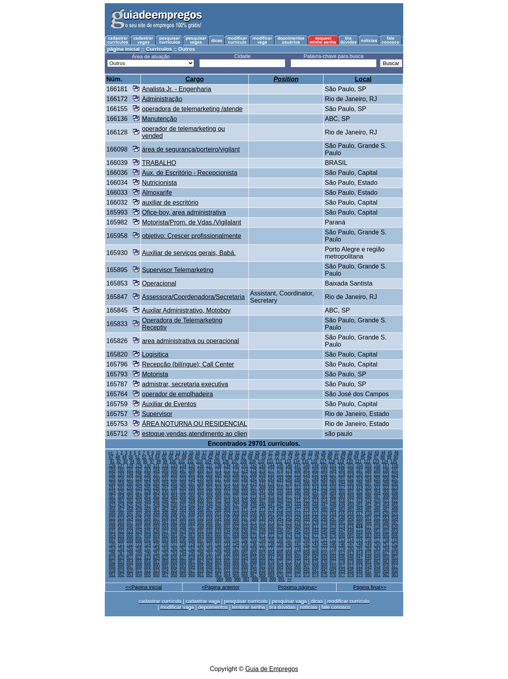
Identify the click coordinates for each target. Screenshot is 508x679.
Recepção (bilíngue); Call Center (188, 364)
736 (253, 544)
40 (356, 453)
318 (350, 487)
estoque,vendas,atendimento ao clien (194, 433)
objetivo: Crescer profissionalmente (191, 235)
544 (306, 518)
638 (262, 531)
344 (288, 492)
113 (287, 461)
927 (192, 570)
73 (283, 457)
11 (164, 453)
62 (210, 457)
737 (262, 544)
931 (227, 570)
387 (377, 496)
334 (200, 492)
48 (117, 457)
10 (158, 453)
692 (156, 540)
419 (368, 501)
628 (174, 531)
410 (288, 501)
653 (394, 531)
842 (315, 557)
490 (121, 514)
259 (121, 483)
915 (377, 566)
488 (394, 509)
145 (280, 466)
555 (112, 522)
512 (315, 514)
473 (262, 509)
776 (315, 549)
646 (333, 531)
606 (271, 527)
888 (138, 566)
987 (246, 579)
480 (324, 509)
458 (130, 509)
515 (342, 514)
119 (340, 461)
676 (306, 535)
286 (359, 483)
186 (350, 470)
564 (192, 522)
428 (156, 505)
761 (182, 549)
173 (236, 470)
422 (394, 501)
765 (218, 549)
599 (209, 527)
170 (209, 470)
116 (314, 461)
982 (386, 575)
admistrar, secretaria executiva (185, 384)
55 (164, 457)
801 (244, 553)
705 (271, 540)
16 (198, 453)
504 (244, 514)
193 (121, 474)
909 (324, 566)
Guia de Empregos (271, 669)
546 (324, 518)
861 (192, 562)
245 (288, 479)
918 (112, 570)
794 (182, 553)
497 (182, 514)
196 (147, 474)
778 (333, 549)
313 (306, 487)
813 (350, 553)
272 (236, 483)
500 (209, 514)
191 (394, 470)
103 (199, 461)
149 (315, 466)
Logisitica (155, 354)
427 (147, 505)
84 (356, 457)
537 (244, 518)
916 (386, 566)
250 (333, 479)
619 (386, 527)
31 (297, 453)
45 (390, 453)
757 (147, 549)
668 (236, 535)
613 (333, 527)
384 (350, 496)
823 (147, 557)
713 (342, 540)
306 (244, 487)
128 (130, 466)
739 (280, 544)
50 (131, 457)
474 (271, 509)
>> (289, 579)
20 (224, 453)
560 (156, 522)
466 (200, 509)
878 (342, 562)
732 (218, 544)
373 (253, 496)
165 (165, 470)
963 (218, 575)
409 (280, 501)
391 (121, 501)
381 (324, 496)
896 (209, 566)
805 (280, 553)
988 (255, 579)
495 (165, 514)
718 (386, 540)
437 (236, 505)
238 (227, 479)
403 (227, 501)
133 (174, 466)
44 (383, 453)
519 (377, 514)
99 (165, 461)
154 (359, 466)
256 (386, 479)
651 (377, 531)
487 (386, 509)
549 (350, 518)
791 (156, 553)
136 (200, 466)
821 (130, 557)
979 (359, 575)
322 (386, 487)
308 (262, 487)
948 (377, 570)
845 (342, 557)
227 (130, 479)
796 (200, 553)
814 (359, 553)
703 (253, 540)
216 (324, 474)
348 (324, 492)
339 (244, 492)
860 (182, 562)
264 (165, 483)
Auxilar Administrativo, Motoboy (186, 310)
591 (138, 527)
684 (377, 535)
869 (262, 562)
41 (363, 453)
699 (218, 540)
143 (262, 466)
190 (386, 470)
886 (121, 566)
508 (280, 514)
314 (315, 487)
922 (147, 570)
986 (237, 579)
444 (297, 505)
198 (165, 474)
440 (262, 505)
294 (138, 487)
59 (191, 457)
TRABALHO (159, 162)
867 (244, 562)
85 (362, 457)
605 (262, 527)
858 (165, 562)
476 (288, 509)
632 (209, 531)
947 (368, 570)
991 (281, 579)
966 (244, 575)
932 (236, 570)
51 (137, 457)
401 (209, 501)
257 (394, 479)
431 (182, 505)
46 (396, 453)
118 (332, 461)
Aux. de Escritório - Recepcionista (189, 172)
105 (217, 461)
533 (209, 518)
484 (359, 509)
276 (271, 483)
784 (386, 549)
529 (174, 518)
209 (262, 474)
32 (304, 453)
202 (200, 474)
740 (288, 544)
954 (138, 575)
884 (394, 562)
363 (165, 496)
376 (280, 496)
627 (165, 531)
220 (359, 474)
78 (316, 457)
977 (342, 575)
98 (158, 461)
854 (130, 562)
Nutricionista (159, 182)
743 (315, 544)
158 (394, 466)
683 (368, 535)
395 (156, 501)
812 (342, 553)
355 (386, 492)
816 (377, 553)
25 (257, 453)
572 (262, 522)
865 (227, 562)
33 (310, 453)
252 (350, 479)
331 (174, 492)
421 (386, 501)
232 (174, 479)
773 (288, 549)
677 (315, 535)
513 (324, 514)
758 (156, 549)
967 (253, 575)
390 (112, 501)
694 (174, 540)
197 (156, 474)
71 (270, 457)
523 (121, 518)
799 (227, 553)
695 (182, 540)
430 (174, 505)
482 (342, 509)
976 (333, 575)
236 (209, 479)
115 (305, 461)
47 (111, 457)
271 (227, 483)
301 (200, 487)
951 (112, 575)
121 (358, 461)
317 (342, 487)
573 (271, 522)
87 (376, 457)
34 (317, 453)
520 (386, 514)
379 (306, 496)
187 (359, 470)
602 (236, 527)
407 (262, 501)
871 (280, 562)
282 (324, 483)
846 (350, 557)
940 (306, 570)
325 (121, 492)
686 (394, 535)
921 (138, 570)
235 (200, 479)
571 (253, 522)
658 (147, 535)
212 (288, 474)
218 (342, 474)
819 (112, 557)
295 (147, 487)
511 (306, 514)
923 (156, 570)
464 (182, 509)
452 (368, 505)
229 (147, 479)
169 (200, 470)
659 (156, 535)
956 (156, 575)
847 (359, 557)
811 (333, 553)
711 (324, 540)
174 (244, 470)
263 (156, 483)
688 (121, 540)
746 (342, 544)
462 (165, 509)
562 (174, 522)
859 (174, 562)
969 (271, 575)
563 (182, 522)
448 (333, 505)
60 (197, 457)
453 (377, 505)
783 (377, 549)
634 (227, 531)
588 (112, 527)
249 (324, 479)
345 (297, 492)
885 (112, 566)
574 (280, 522)
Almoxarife (157, 192)
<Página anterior (221, 587)
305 (236, 487)
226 (121, 479)
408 (271, 501)
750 (377, 544)
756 (138, 549)
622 (121, 531)
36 (330, 453)
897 (218, 566)
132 (165, 466)
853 (121, 562)
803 (262, 553)
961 (200, 575)
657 (138, 535)
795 (192, 553)
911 (342, 566)
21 (231, 453)
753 (112, 549)
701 (236, 540)
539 (262, 518)
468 (218, 509)
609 (297, 527)
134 (182, 466)
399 (192, 501)
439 (253, 505)
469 (227, 509)
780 (350, 549)
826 (174, 557)
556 (121, 522)
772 (280, 549)
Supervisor (157, 413)
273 (244, 483)
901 (253, 566)
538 (253, 518)
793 (174, 553)
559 (147, 522)
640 (280, 531)
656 (130, 535)
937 (280, 570)
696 (192, 540)
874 (306, 562)
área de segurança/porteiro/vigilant (191, 149)
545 (315, 518)
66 (237, 457)
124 (384, 461)
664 (200, 535)
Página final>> (369, 587)
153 (350, 466)
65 (230, 457)
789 (138, 553)
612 (324, 527)
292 (121, 487)
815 (368, 553)
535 (227, 518)
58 (184, 457)
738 (271, 544)
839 (288, 557)
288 (377, 483)
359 (130, 496)
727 (174, 544)
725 (156, 544)
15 (191, 453)
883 (386, 562)
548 (342, 518)
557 (130, 522)
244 (280, 479)
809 (315, 553)
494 (156, 514)
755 (130, 549)
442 (280, 505)
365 (182, 496)
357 (112, 496)
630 (192, 531)
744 (324, 544)
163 (147, 470)
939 (297, 570)
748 (359, 544)
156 (377, 466)
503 (236, 514)
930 (218, 570)
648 (350, 531)
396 (165, 501)
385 (359, 496)
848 (368, 557)
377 (288, 496)
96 (145, 461)
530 (182, 518)
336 (218, 492)
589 (121, 527)
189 (377, 470)
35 (323, 453)
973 (306, 575)
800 (236, 553)
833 (236, 557)
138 (218, 466)
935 (262, 570)
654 (112, 535)
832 (227, 557)
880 (359, 562)
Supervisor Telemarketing (178, 270)
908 (315, 566)
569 (236, 522)
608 (288, 527)
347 (315, 492)
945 (350, 570)
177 (271, 470)
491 (130, 514)
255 (377, 479)
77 (310, 457)
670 (253, 535)
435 (218, 505)
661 (174, 535)
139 (227, 466)
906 (297, 566)
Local (363, 79)
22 (237, 453)
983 (394, 575)
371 (236, 496)
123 (376, 461)
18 (211, 453)
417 (350, 501)
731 (209, 544)
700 (227, 540)
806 (288, 553)
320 (368, 487)
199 (174, 474)
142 (253, 466)
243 (271, 479)
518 (368, 514)
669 (244, 535)
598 (200, 527)
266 (182, 483)
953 (130, 575)
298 (174, 487)
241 (253, 479)
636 (244, 531)
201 (192, 474)
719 (394, 540)
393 (138, 501)
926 (182, 570)
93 (125, 461)
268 (200, 483)
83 (349, 457)
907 (306, 566)
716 (368, 540)
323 (394, 487)
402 (218, 501)
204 (218, 474)
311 (288, 487)
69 (256, 457)
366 (192, 496)
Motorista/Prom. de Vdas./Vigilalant (191, 222)
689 (130, 540)
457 (121, 509)
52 (144, 457)
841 (306, 557)
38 (343, 453)
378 (297, 496)
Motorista (155, 374)
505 (253, 514)
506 (262, 514)
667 (227, 535)
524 (130, 518)
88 (382, 457)
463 (174, 509)
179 (288, 470)
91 (112, 461)
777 (324, 549)
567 (218, 522)
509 (288, 514)
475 (280, 509)
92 (119, 461)
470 (236, 509)
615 (350, 527)
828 (192, 557)
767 (236, 549)
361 (147, 496)
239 (236, 479)
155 (368, 466)
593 (156, 527)
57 (177, 457)
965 (236, 575)
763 (200, 549)
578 (315, 522)
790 (147, 553)
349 (333, 492)
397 (174, 501)
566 (209, 522)
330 (165, 492)
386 (368, 496)
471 (244, 509)
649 (359, 531)
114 (296, 461)
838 (280, 557)
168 (192, 470)
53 (150, 457)
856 (147, 562)
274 (253, 483)
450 (350, 505)
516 (350, 514)
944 (342, 570)
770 (262, 549)
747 (350, 544)
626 (156, 531)
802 (253, 553)
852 (112, 562)
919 (121, 570)
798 (218, 553)
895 (200, 566)
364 (174, 496)
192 (112, 474)
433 (200, 505)
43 (376, 453)
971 (288, 575)
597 (192, 527)
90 (396, 457)
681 (350, 535)
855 (138, 562)
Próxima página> (297, 587)
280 (306, 483)
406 (253, 501)
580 (333, 522)
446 (315, 505)
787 (121, 553)
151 (333, 466)
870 (271, 562)
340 (253, 492)
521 (394, 514)
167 (182, 470)
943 (333, 570)
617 (368, 527)
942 (324, 570)
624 (138, 531)
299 (182, 487)
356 (394, 492)
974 (315, 575)
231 (165, 479)
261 (138, 483)
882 (377, 562)
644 (315, 531)
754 (121, 549)
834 (244, 557)
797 (209, 553)
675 (297, 535)
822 (138, 557)
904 (280, 566)
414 (324, 501)
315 (324, 487)
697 (200, 540)
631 (200, 531)
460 (147, 509)
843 (324, 557)
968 (262, 575)
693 (165, 540)
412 (306, 501)
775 (306, 549)
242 (262, 479)
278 (288, 483)
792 (165, 553)
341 (262, 492)
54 (157, 457)
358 (121, 496)
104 (208, 461)
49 (124, 457)
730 (200, 544)
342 (271, 492)
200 (182, 474)
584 (368, 522)
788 (130, 553)
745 (333, 544)
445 (306, 505)
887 (130, 566)
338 (236, 492)
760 (174, 549)
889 (147, 566)
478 (306, 509)
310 (280, 487)
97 (152, 461)
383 (342, 496)
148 (306, 466)
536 (236, 518)
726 (165, 544)
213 (297, 474)
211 (280, 474)
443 (288, 505)
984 (219, 579)
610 (306, 527)
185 (342, 470)
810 (324, 553)
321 (377, 487)
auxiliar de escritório (170, 202)
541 (280, 518)
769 (253, 549)
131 (156, 466)
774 (297, 549)
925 (174, 570)
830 (209, 557)
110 (261, 461)
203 (209, 474)
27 (270, 453)
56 (170, 457)
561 (165, 522)
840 (297, 557)
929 (209, 570)
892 (174, 566)
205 (227, 474)
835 (253, 557)
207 (244, 474)
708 (297, 540)
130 (147, 466)
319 (359, 487)
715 (359, 540)
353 (368, 492)
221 (368, 474)
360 (138, 496)
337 (227, 492)
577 (306, 522)
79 (323, 457)
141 (244, 466)
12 (171, 453)
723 (138, 544)
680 (342, 535)
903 (271, 566)
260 (130, 483)
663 (192, 535)
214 (306, 474)
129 (138, 466)
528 (165, 518)
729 (192, 544)
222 (377, 474)
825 (165, 557)
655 (121, 535)
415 (333, 501)
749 (368, 544)
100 (172, 461)
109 (252, 461)
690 (138, 540)
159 (112, 470)
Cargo (194, 79)
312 (297, 487)
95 (139, 461)
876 (324, 562)
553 (386, 518)
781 (359, 549)
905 (288, 566)
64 (223, 457)
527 (156, 518)
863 (209, 562)
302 (209, 487)
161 (130, 470)
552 (377, 518)
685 (386, 535)
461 (156, 509)
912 (350, 566)
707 (288, 540)
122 (367, 461)
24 (250, 453)
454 (386, 505)
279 (297, 483)
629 (182, 531)
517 (359, 514)
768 (244, 549)
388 (386, 496)
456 (112, 509)
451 (359, 505)
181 (306, 470)
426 (138, 505)
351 (350, 492)
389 (394, 496)
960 (192, 575)
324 (112, 492)
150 (324, 466)
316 (333, 487)
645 (324, 531)
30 (291, 453)
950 (394, 570)
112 (278, 461)
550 (359, 518)
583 (359, 522)
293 (130, 487)
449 (342, 505)
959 (182, 575)
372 (244, 496)
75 (296, 457)
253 (359, 479)
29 (284, 453)
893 (182, 566)
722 (130, 544)
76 (303, 457)
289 (386, 483)
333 (192, 492)
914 (368, 566)
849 (377, 557)
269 (209, 483)
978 (350, 575)
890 (156, 566)
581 (342, 522)
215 (315, 474)
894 (192, 566)
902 (262, 566)
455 (394, 505)
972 (297, 575)
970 (280, 575)
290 (394, 483)
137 (209, 466)
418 (359, 501)
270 (218, 483)
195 (138, 474)
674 (288, 535)
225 (112, 479)
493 (147, 514)
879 (350, 562)
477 (297, 509)
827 (182, 557)
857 (156, 562)
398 (182, 501)
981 (377, 575)
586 (386, 522)
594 (165, 527)
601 (227, 527)
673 (280, 535)
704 (262, 540)
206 (236, 474)
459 (138, 509)
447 (324, 505)
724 (147, 544)
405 (244, 501)
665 (209, 535)
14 (185, 453)
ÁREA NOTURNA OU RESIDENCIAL (194, 423)
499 (200, 514)
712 (333, 540)
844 (333, 557)
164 (156, 470)
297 (165, 487)
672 (271, 535)
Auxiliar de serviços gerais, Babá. (189, 252)
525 (138, 518)
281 (315, 483)
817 (386, 553)
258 (112, 483)
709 (306, 540)
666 (218, 535)
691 (147, 540)
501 (218, 514)
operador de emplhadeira (177, 394)
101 (181, 461)
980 (368, 575)
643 (306, 531)
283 (333, 483)
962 (209, 575)
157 (386, 466)
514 (333, 514)
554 (394, 518)
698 (209, 540)
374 (262, 496)
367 (200, 496)
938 (288, 570)
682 (359, 535)
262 (147, 483)
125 (393, 461)
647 (342, 531)
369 (218, 496)
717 (377, 540)
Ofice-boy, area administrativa (184, 212)
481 (333, 509)
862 (200, 562)
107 (234, 461)
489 (112, 514)
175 (253, 470)
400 (200, 501)
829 (200, 557)
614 (342, 527)
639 (271, 531)
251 (342, 479)
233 (182, 479)
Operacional (159, 283)
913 (359, 566)
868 (253, 562)
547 (333, 518)
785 (394, 549)
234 (192, 479)
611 (315, 527)
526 (147, 518)
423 (112, 505)
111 (270, 461)
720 (112, 544)
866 (236, 562)
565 (200, 522)
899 (236, 566)
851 (394, 557)
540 (271, 518)
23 (244, 453)
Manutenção (159, 118)
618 (377, 527)
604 (253, 527)
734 (236, 544)
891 (165, 566)
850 (386, 557)
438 (244, 505)
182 (315, 470)
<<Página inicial (143, 587)
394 (147, 501)
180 (297, 470)
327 (138, 492)
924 (165, 570)
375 (271, 496)
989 (263, 579)
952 (121, 575)
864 (218, 562)
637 (253, 531)
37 (337, 453)
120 (349, 461)
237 (218, 479)
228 (138, 479)
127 (121, 466)
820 (121, 557)
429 (165, 505)
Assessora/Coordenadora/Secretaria (193, 296)
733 (227, 544)
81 (336, 457)
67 (243, 457)
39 (350, 453)
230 (156, 479)
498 (192, 514)
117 (322, 461)
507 (271, 514)
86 (369, 457)
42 (370, 453)
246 (297, 479)
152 (342, 466)
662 (182, 535)
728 (182, 544)
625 (147, 531)
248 (315, 479)
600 (218, 527)
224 (394, 474)
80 (329, 457)
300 (192, 487)
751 (386, 544)
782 (368, 549)
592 (147, 527)
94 (132, 461)
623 (130, 531)
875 (315, 562)
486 (377, 509)
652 (386, 531)
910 (333, 566)
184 (333, 470)
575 (288, 522)
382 (333, 496)
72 (276, 457)
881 (368, 562)
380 (315, 496)
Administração (162, 99)
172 (227, 470)
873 (297, 562)
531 (192, 518)
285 (350, 483)
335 (209, 492)
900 (244, 566)
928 (200, 570)
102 (190, 461)
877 (333, 562)
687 (112, 540)
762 (192, 549)
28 (277, 453)
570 (244, 522)
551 (368, 518)
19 (218, 453)
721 (121, 544)
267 (192, 483)
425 (130, 505)
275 (262, 483)
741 (297, 544)
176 (262, 470)
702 (244, 540)
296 (156, 487)
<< (111, 453)
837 (271, 557)
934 (253, 570)
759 (165, 549)
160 (121, 470)
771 (271, 549)
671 (262, 535)
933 (244, 570)
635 (236, 531)
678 (324, 535)
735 (244, 544)
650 (368, 531)
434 (209, 505)
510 (297, 514)
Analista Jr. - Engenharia (176, 89)
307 (253, 487)
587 (394, 522)
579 (324, 522)
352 (359, 492)
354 (377, 492)
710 (315, 540)
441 (271, 505)
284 (342, 483)
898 (227, 566)
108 (243, 461)
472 (253, 509)
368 (209, 496)
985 (228, 579)
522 (112, 518)
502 (227, 514)
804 (271, 553)
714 (350, 540)
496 (174, 514)
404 (236, 501)
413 (315, 501)
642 (297, 531)
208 (253, 474)
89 (389, 457)
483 (350, 509)
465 (192, 509)
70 (263, 457)
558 (138, 522)
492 (138, 514)
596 (182, 527)
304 (227, 487)
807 (297, 553)
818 (394, 553)
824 (156, 557)
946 (359, 570)
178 (280, 470)
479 (315, 509)
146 (288, 466)
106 (226, 461)
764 (209, 549)
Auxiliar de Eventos (169, 404)
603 (244, 527)
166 (174, 470)
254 (368, 479)
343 (280, 492)
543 (297, 518)
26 (264, 453)
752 (394, 544)
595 (174, 527)
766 (227, 549)
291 (112, 487)
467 (209, 509)
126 (112, 466)
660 (165, 535)
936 (271, 570)
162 (138, 470)
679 (333, 535)
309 (271, 487)
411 (297, 501)
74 (290, 457)
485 (368, 509)
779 (342, 549)
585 (377, 522)
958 (174, 575)
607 (280, 527)
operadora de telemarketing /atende (192, 108)
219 (350, 474)
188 (368, 470)
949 (386, 570)
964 (227, 575)
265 (174, 483)
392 (130, 501)
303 (218, 487)
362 (156, 496)
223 (386, 474)
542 (288, 518)
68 (250, 457)
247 (306, 479)
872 (288, 562)
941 (315, 570)
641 (288, 531)
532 (200, 518)
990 (272, 579)
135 (192, 466)
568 (227, 522)
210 (271, 474)
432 (192, 505)
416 (342, 501)
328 (147, 492)
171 (218, 470)
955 (147, 575)
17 (204, 453)
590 (130, 527)
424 (121, 505)
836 (262, 557)
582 (350, 522)
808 (306, 553)
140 (236, 466)
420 (377, 501)
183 (324, 470)
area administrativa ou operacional (190, 341)
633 (218, 531)
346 (306, 492)
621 (112, 531)
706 (280, 540)
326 (130, 492)
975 (324, 575)
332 (182, 492)
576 (297, 522)
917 (394, 566)
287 (368, 483)
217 (333, 474)
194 (130, 474)
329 (156, 492)
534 (218, 518)
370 (227, 496)
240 (244, 479)
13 (178, 453)
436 (227, 505)
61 (204, 457)
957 (165, 575)
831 (218, 557)
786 (112, 553)
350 (342, 492)
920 (130, 570)
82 (343, 457)
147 (297, 466)
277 (280, 483)
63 (217, 457)
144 (271, 466)
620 (394, 527)
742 (306, 544)
